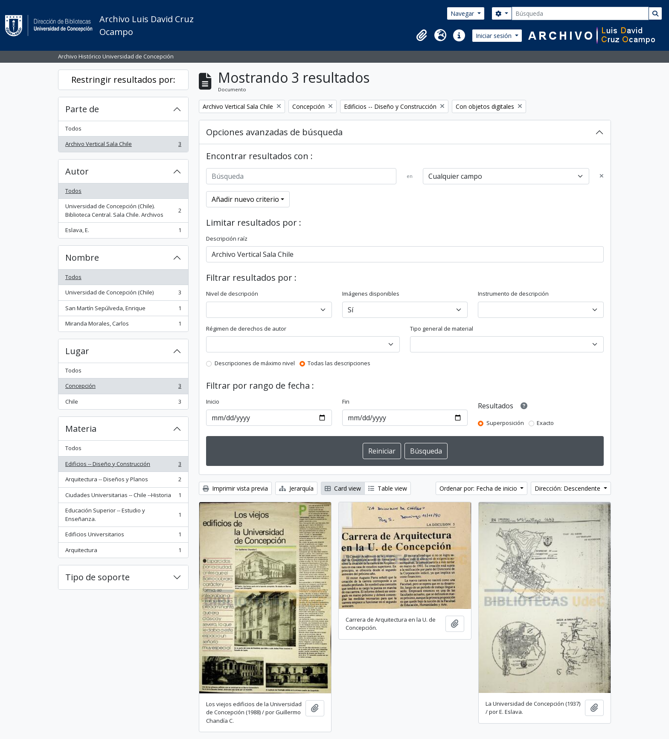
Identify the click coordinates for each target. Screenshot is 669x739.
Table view (387, 488)
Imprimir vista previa (235, 488)
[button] (421, 35)
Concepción (123, 387)
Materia (80, 428)
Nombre (82, 257)
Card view (343, 488)
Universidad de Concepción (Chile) (123, 294)
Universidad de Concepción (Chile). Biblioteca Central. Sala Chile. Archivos (123, 210)
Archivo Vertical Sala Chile (123, 145)
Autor (77, 171)
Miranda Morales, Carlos (123, 325)
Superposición (505, 423)
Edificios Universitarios (123, 536)
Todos (73, 128)
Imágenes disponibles (370, 293)
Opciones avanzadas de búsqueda (274, 132)
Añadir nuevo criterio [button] (245, 199)
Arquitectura (123, 552)
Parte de (82, 109)
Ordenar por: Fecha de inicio (479, 488)
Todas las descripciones (339, 363)
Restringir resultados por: (123, 79)
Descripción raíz (226, 238)
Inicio (212, 401)
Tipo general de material (441, 328)
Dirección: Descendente (568, 488)
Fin (345, 401)
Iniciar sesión (494, 36)
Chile (123, 403)
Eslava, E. (123, 232)
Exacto (545, 423)
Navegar (463, 13)
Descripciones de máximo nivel (255, 363)
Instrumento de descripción (513, 293)
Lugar (77, 351)
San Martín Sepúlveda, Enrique (123, 310)
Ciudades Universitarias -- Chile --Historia (123, 497)
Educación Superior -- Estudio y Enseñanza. (123, 514)
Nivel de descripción (232, 293)
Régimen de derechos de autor (246, 328)
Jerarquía (296, 488)
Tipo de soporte (97, 577)
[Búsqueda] (580, 13)
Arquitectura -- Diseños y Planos (123, 481)
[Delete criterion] (601, 176)
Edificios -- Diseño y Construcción (123, 465)
